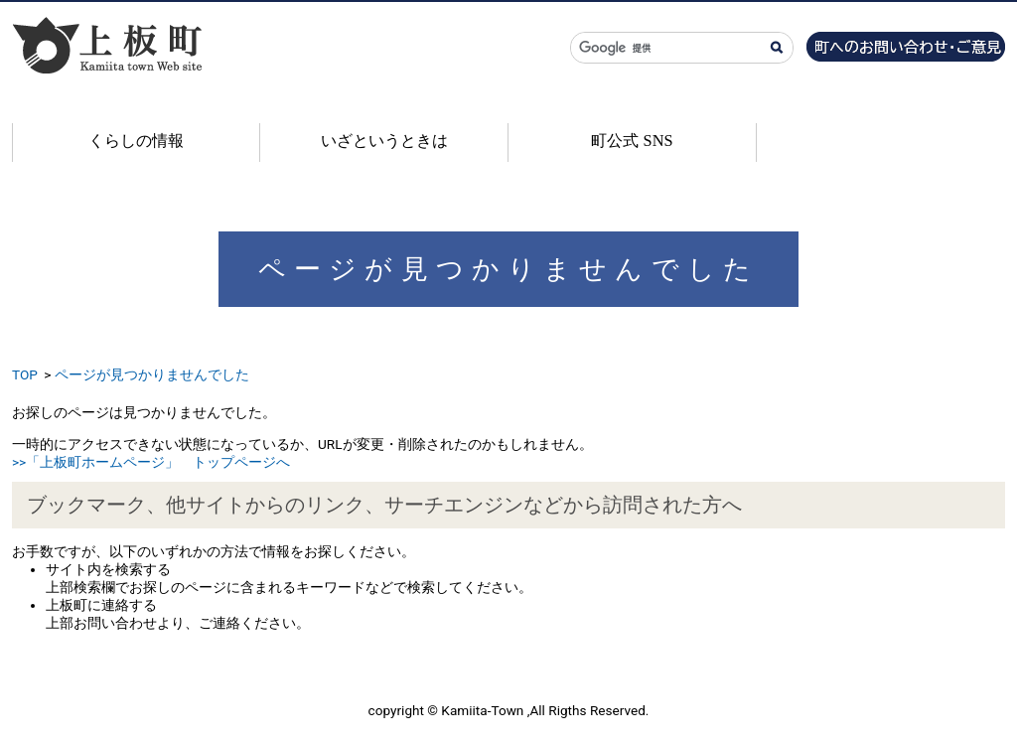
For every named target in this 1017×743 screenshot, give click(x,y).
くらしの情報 (136, 140)
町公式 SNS (631, 140)
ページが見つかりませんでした (152, 374)
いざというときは (384, 140)
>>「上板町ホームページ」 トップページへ (151, 462)
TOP (25, 374)
